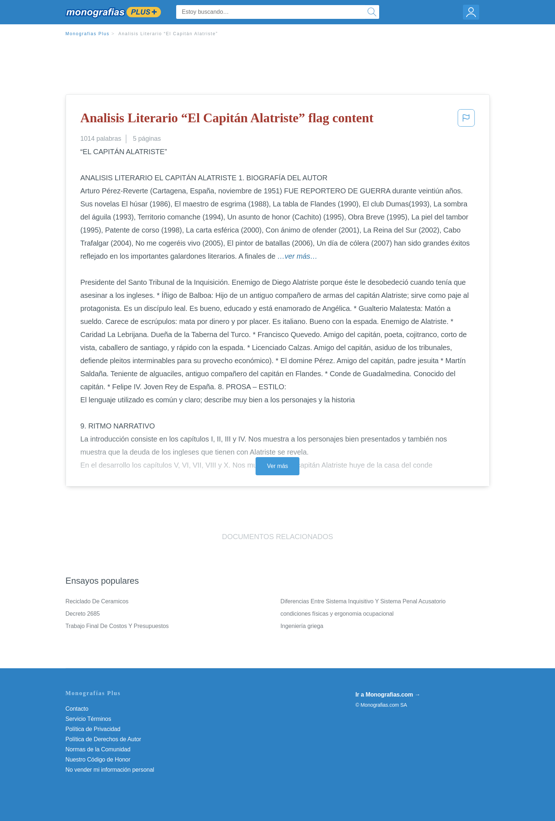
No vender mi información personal (110, 770)
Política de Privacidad (93, 729)
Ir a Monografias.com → (388, 694)
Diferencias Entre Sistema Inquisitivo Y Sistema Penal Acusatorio (363, 601)
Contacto (77, 709)
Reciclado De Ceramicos (97, 601)
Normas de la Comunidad (98, 749)
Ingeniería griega (302, 626)
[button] (466, 120)
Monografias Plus (88, 33)
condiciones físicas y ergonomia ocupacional (337, 614)
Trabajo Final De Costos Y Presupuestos (117, 626)
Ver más (277, 466)
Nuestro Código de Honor (98, 759)
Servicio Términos (88, 719)
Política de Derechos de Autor (103, 739)
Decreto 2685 (83, 614)
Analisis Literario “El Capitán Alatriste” (168, 33)
